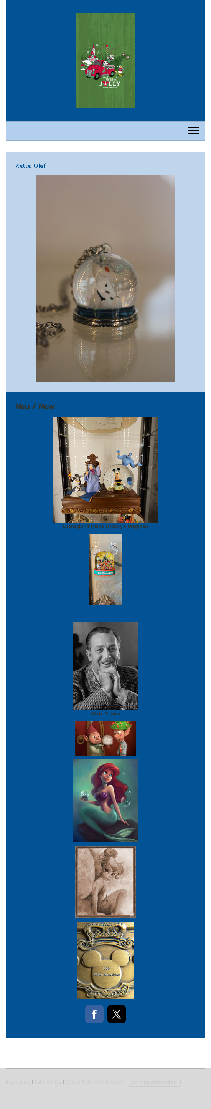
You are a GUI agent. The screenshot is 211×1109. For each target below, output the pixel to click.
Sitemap (114, 1082)
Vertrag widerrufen (153, 1082)
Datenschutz (48, 1082)
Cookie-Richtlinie (83, 1082)
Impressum (18, 1082)
